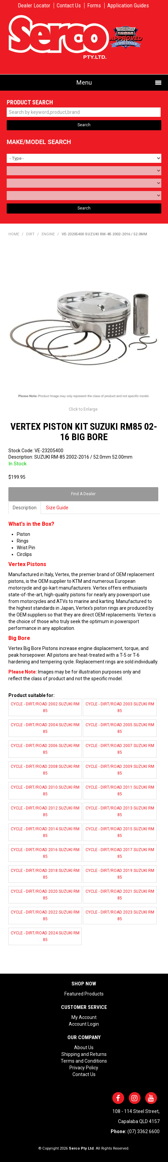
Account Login (84, 1024)
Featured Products (84, 993)
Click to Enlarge (83, 409)
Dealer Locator (34, 5)
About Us (84, 1047)
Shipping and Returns (84, 1054)
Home (13, 234)
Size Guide (57, 507)
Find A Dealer (83, 494)
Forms (94, 5)
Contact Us (69, 5)
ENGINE (48, 234)
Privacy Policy (83, 1067)
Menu (84, 82)
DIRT (30, 234)
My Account (84, 1017)
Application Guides (128, 5)
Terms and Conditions (84, 1061)
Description (25, 507)
